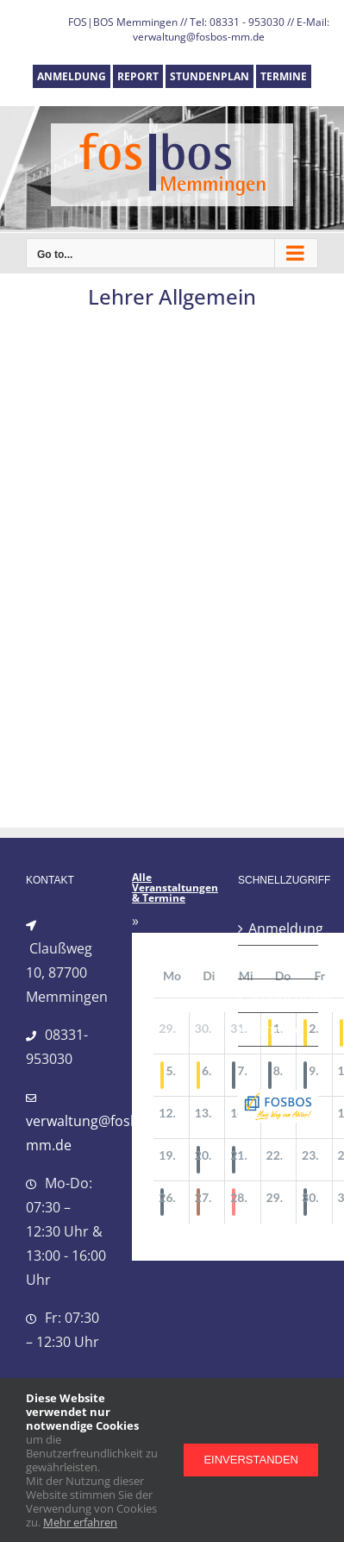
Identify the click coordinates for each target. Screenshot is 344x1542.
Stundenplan (279, 995)
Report (270, 962)
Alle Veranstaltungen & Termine (175, 887)
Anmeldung (279, 928)
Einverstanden (250, 1459)
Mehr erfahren (80, 1522)
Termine (275, 1029)
